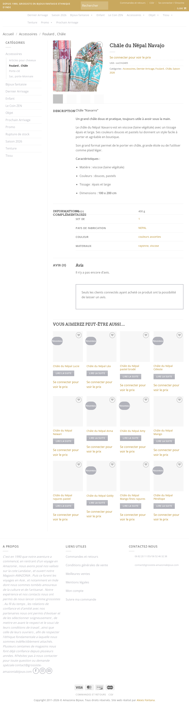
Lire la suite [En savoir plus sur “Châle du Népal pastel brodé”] (131, 376)
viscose (154, 245)
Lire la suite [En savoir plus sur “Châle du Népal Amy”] (131, 438)
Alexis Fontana (146, 700)
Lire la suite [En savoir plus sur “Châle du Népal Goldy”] (97, 502)
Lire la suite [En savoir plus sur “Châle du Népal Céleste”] (164, 376)
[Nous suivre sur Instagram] (42, 671)
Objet (154, 15)
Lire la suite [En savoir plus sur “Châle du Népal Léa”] (97, 373)
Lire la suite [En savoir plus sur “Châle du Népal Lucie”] (64, 373)
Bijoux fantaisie (81, 15)
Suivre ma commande (81, 599)
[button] (171, 3)
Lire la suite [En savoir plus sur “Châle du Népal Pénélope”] (164, 506)
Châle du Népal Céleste (163, 367)
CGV (152, 2)
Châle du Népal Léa (99, 366)
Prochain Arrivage (67, 22)
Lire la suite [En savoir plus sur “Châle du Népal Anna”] (97, 438)
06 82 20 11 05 (142, 556)
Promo (47, 22)
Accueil (8, 34)
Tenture (32, 22)
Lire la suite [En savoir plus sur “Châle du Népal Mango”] (164, 441)
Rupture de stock (17, 134)
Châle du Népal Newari (62, 432)
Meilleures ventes (78, 574)
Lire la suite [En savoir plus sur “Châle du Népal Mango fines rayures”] (131, 506)
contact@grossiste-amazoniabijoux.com (157, 565)
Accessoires (136, 15)
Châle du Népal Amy (132, 431)
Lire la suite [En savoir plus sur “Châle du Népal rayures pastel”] (64, 506)
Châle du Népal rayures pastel (62, 497)
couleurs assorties (149, 236)
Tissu (168, 15)
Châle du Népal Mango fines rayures (132, 497)
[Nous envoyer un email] (49, 671)
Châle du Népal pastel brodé (129, 367)
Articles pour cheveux (22, 60)
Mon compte (74, 591)
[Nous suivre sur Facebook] (36, 671)
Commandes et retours (132, 2)
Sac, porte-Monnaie (21, 76)
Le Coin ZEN (115, 15)
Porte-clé (14, 71)
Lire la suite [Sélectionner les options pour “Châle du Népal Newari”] (64, 441)
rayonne (143, 245)
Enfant (101, 15)
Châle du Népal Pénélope (163, 497)
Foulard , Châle (54, 34)
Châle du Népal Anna (100, 431)
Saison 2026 (59, 15)
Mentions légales (77, 582)
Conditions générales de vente (87, 565)
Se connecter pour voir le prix (130, 57)
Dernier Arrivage (38, 15)
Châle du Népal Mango (163, 432)
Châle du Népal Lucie (66, 366)
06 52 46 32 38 (159, 556)
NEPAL (142, 228)
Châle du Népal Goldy (100, 495)
